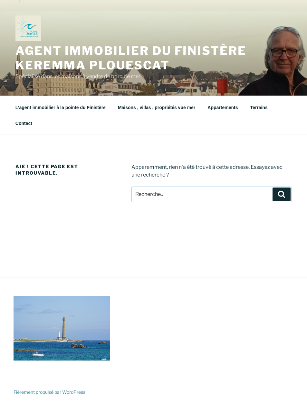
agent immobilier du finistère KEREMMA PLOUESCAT (130, 58)
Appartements (222, 107)
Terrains (258, 107)
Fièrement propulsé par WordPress (49, 392)
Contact (23, 123)
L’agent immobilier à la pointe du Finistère (60, 107)
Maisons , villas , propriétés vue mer (156, 107)
